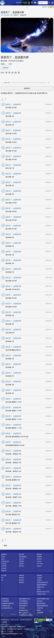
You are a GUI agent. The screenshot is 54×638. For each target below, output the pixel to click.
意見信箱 (3, 563)
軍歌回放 (21, 580)
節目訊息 (39, 559)
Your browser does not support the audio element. (27, 83)
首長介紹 (21, 559)
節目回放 (21, 577)
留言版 (38, 589)
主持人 (3, 559)
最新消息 (39, 554)
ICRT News (40, 563)
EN (22, 2)
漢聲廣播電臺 (2, 2)
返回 (5, 545)
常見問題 (3, 566)
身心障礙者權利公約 (6, 608)
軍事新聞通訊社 (23, 605)
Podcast (39, 561)
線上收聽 (24, 2)
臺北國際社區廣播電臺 (7, 603)
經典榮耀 (3, 554)
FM (2, 577)
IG (36, 2)
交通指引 (21, 563)
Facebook (30, 2)
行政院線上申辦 (41, 594)
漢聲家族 (21, 561)
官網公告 (39, 566)
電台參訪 (39, 580)
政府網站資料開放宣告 (26, 619)
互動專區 (5, 68)
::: (27, 7)
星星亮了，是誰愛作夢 (20, 15)
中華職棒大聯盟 (5, 605)
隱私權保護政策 (5, 619)
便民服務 (39, 575)
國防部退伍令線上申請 (43, 591)
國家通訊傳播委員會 (42, 605)
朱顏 (10, 64)
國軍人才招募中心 (24, 612)
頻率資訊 (21, 566)
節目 (11, 15)
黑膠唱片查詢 (40, 587)
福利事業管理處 (23, 610)
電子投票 (3, 568)
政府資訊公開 (5, 561)
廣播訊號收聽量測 (42, 584)
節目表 (3, 556)
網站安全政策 (14, 619)
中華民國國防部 (23, 601)
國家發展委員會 (41, 603)
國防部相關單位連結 (24, 598)
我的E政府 (40, 601)
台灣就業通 (40, 612)
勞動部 (38, 610)
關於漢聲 (21, 554)
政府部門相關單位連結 (43, 598)
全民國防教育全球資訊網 (26, 615)
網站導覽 (17, 2)
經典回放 (27, 2)
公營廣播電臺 (5, 601)
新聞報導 (39, 556)
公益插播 (39, 577)
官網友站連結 (5, 598)
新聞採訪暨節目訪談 (42, 582)
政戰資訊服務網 (23, 603)
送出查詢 (49, 2)
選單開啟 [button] (52, 2)
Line (33, 2)
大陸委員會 (40, 608)
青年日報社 (22, 608)
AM (2, 580)
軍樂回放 (21, 582)
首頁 (2, 15)
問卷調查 (3, 570)
